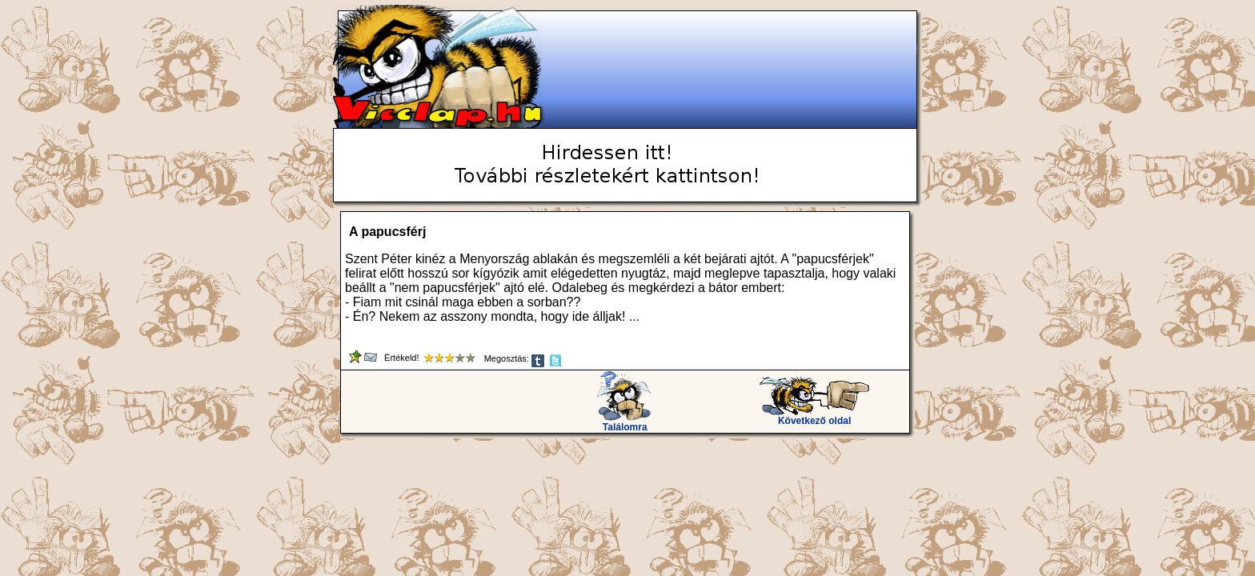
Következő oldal (814, 416)
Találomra (624, 423)
